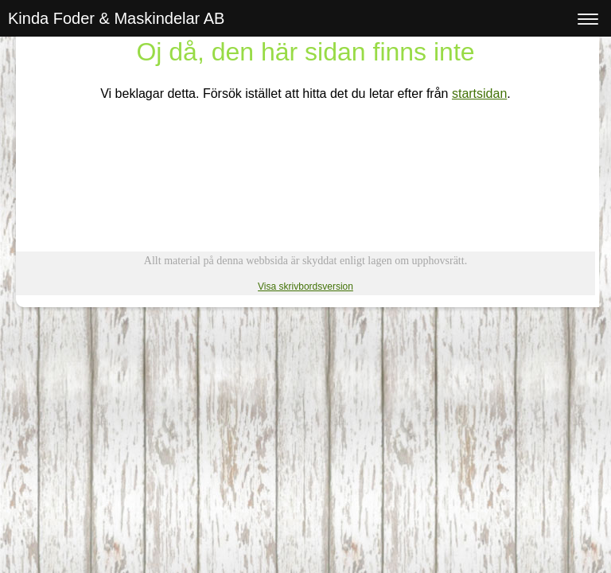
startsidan (479, 93)
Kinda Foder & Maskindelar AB (116, 18)
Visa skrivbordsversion (305, 286)
